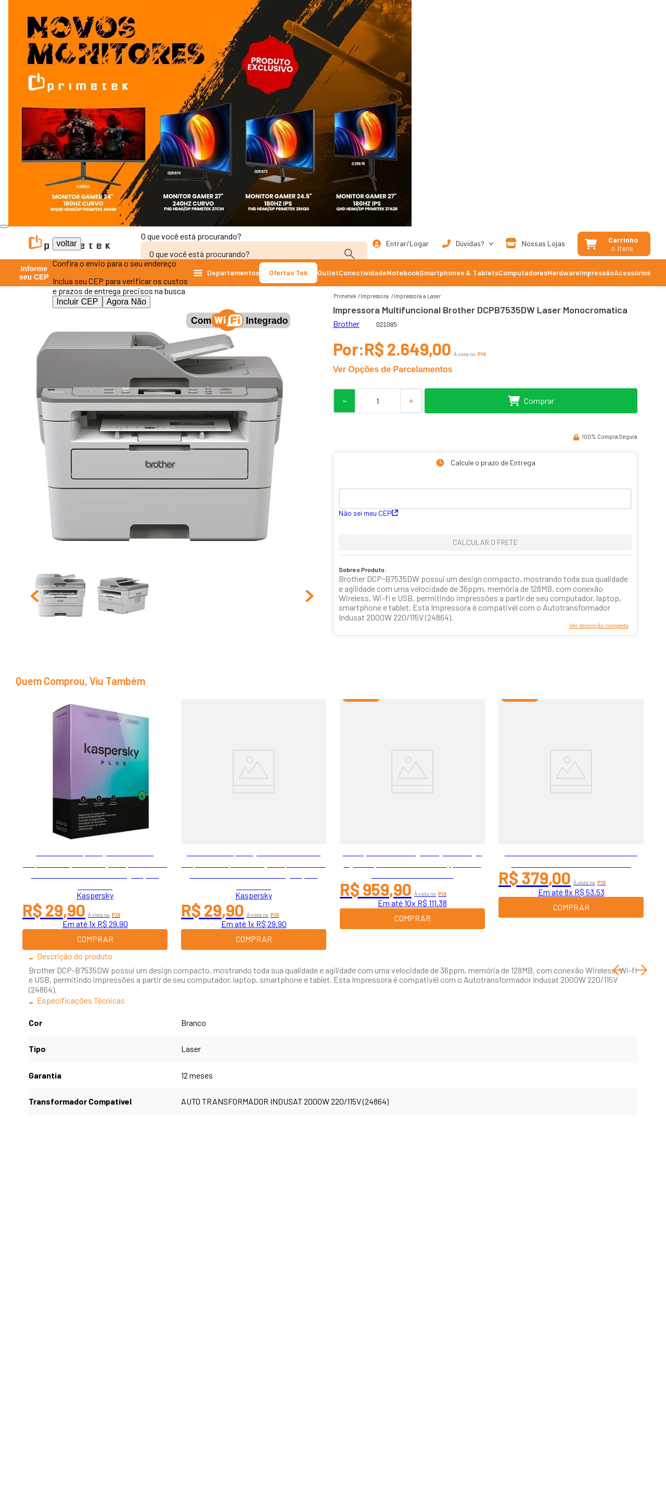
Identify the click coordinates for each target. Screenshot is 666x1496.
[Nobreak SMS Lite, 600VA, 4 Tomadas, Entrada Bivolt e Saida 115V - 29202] (571, 824)
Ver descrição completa (599, 626)
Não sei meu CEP (368, 513)
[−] (344, 400)
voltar (67, 243)
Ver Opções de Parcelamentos (392, 369)
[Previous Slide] (618, 970)
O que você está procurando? (191, 236)
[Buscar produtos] (351, 254)
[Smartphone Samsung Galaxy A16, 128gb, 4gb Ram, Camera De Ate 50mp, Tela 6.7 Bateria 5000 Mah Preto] (412, 824)
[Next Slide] (641, 970)
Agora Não (127, 301)
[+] (411, 400)
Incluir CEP (77, 301)
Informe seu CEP (34, 272)
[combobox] (254, 249)
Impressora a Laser (417, 296)
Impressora (375, 296)
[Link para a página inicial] (345, 296)
